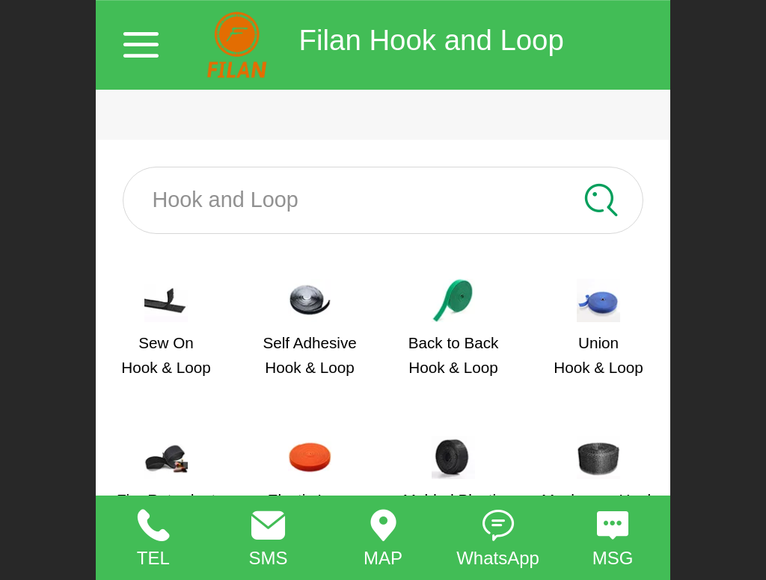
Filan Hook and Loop (431, 40)
